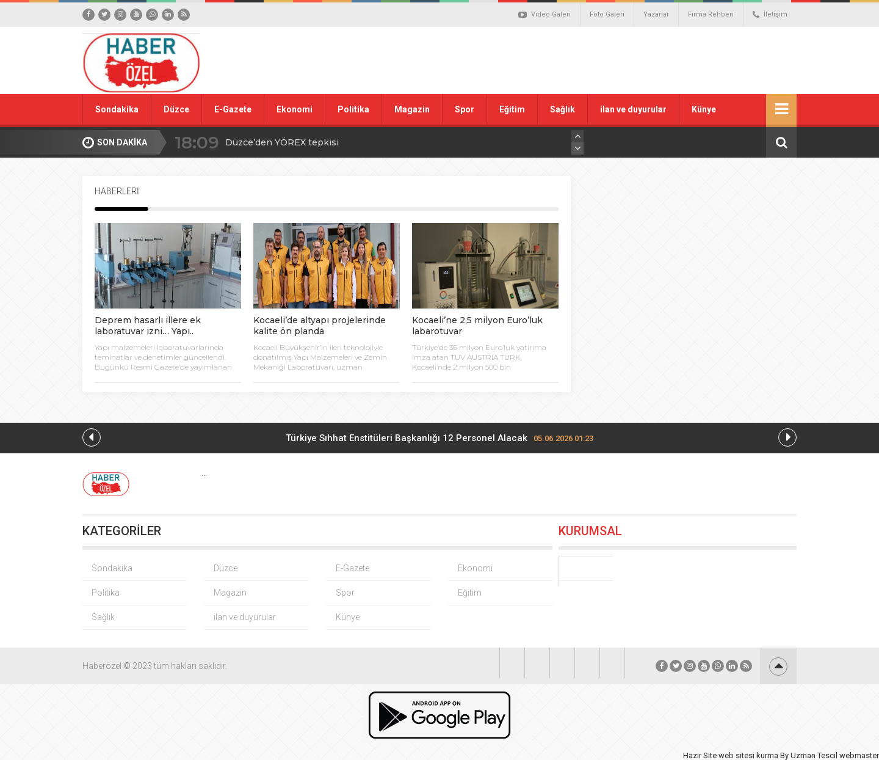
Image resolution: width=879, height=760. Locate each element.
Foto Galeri (607, 14)
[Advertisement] (576, 60)
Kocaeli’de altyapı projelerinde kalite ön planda (319, 326)
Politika (353, 109)
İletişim (770, 14)
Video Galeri (544, 14)
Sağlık (562, 109)
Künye (704, 109)
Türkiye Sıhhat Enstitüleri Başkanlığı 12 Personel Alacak (439, 438)
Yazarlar (656, 14)
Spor (464, 109)
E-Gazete (232, 109)
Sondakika (117, 109)
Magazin (412, 109)
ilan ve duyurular (633, 109)
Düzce (176, 109)
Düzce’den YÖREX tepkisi (282, 142)
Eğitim (512, 109)
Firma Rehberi (711, 14)
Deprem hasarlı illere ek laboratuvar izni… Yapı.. (148, 326)
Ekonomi (295, 109)
